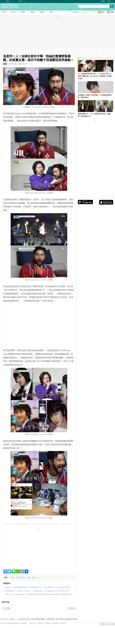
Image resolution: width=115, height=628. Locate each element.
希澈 (28, 577)
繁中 (103, 1)
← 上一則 (6, 608)
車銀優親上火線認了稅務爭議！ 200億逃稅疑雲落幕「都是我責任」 (94, 96)
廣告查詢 (56, 623)
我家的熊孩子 (20, 577)
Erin (28, 64)
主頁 (1, 619)
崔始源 (12, 577)
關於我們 (32, 623)
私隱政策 (48, 623)
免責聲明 (40, 623)
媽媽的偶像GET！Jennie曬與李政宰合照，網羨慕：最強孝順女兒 (94, 115)
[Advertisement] (39, 548)
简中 (109, 1)
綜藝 (5, 64)
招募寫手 (63, 623)
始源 (33, 577)
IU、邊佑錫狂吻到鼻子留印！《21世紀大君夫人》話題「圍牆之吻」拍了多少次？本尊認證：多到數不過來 (95, 76)
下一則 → (71, 608)
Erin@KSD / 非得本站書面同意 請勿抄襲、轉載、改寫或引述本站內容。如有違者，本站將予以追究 (37, 524)
